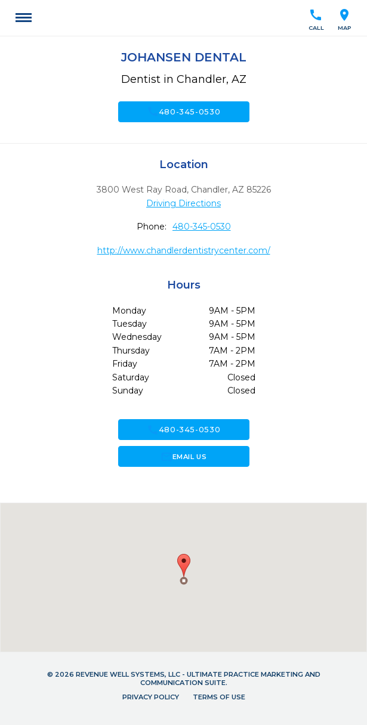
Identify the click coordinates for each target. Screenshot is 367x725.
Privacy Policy (150, 697)
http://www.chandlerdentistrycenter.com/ (183, 250)
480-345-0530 (184, 111)
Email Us (183, 457)
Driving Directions (183, 203)
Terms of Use (219, 697)
